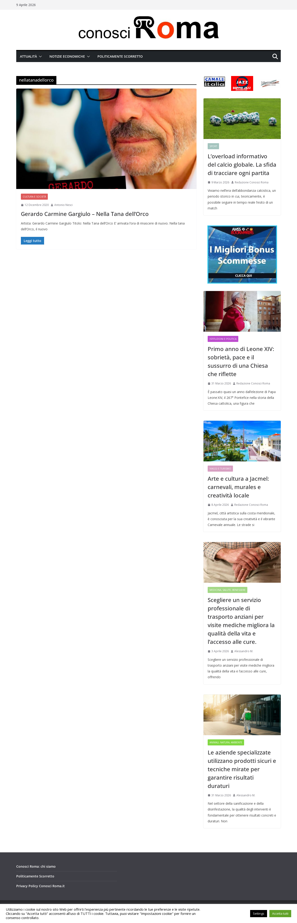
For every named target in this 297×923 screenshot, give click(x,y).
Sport (213, 146)
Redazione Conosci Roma (251, 182)
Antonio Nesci (63, 205)
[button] (39, 56)
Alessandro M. (243, 651)
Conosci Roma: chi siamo (36, 866)
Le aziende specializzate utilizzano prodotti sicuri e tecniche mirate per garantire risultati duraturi (242, 769)
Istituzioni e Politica (223, 339)
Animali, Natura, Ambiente (226, 742)
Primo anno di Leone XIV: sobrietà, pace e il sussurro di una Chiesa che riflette (241, 361)
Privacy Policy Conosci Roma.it (40, 886)
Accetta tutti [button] (280, 913)
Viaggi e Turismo (220, 468)
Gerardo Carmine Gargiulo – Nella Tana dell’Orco (85, 214)
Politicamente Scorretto (120, 56)
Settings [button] (258, 913)
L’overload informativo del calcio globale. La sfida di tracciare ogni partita (242, 164)
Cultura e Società (34, 196)
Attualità (28, 56)
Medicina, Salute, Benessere (227, 590)
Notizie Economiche (67, 56)
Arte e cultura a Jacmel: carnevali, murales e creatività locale (238, 487)
